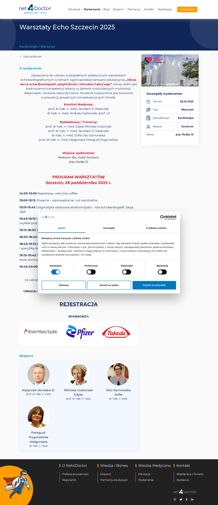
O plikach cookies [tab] (156, 228)
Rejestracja (164, 9)
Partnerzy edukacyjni (114, 479)
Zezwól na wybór (108, 285)
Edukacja (74, 9)
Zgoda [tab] (61, 228)
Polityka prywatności (75, 474)
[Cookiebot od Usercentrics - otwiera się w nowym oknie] (162, 217)
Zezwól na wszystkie (154, 285)
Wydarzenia (92, 9)
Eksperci (118, 9)
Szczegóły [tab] (109, 228)
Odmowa (64, 285)
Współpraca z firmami (189, 474)
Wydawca (182, 479)
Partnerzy (134, 9)
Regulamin (69, 479)
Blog (106, 9)
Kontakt (149, 9)
